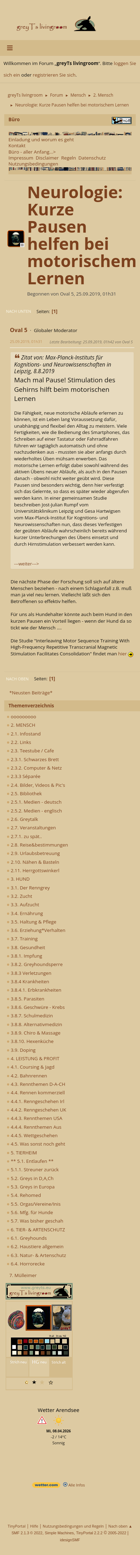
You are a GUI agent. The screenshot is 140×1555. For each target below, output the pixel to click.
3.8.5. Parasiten (25, 999)
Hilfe (34, 1526)
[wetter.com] (46, 1486)
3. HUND (18, 879)
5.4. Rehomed (24, 1195)
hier (125, 653)
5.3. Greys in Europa (31, 1187)
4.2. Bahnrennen (27, 1076)
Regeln (68, 158)
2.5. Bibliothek (24, 793)
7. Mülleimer (23, 1275)
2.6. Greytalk (22, 819)
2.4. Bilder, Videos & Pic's (36, 785)
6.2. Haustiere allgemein (35, 1246)
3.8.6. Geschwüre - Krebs (36, 1007)
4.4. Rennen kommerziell (36, 1092)
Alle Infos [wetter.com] (74, 1485)
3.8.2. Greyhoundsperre (35, 964)
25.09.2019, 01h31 (26, 341)
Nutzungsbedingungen (33, 164)
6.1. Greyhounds (27, 1238)
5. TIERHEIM (22, 1152)
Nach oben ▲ (120, 1526)
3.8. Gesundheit (26, 947)
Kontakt (16, 145)
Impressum (20, 158)
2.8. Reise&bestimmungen (37, 845)
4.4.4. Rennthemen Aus (34, 1127)
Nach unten (18, 311)
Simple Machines (59, 1533)
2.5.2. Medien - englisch (34, 811)
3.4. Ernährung (25, 913)
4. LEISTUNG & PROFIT (33, 1058)
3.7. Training (22, 938)
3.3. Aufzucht (23, 904)
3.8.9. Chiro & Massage (34, 1033)
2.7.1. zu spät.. (24, 836)
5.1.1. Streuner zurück (33, 1169)
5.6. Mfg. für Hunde (30, 1212)
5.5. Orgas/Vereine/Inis (34, 1204)
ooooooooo (21, 716)
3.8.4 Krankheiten (28, 981)
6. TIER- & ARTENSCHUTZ (36, 1229)
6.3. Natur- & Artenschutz (36, 1255)
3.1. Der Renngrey (28, 888)
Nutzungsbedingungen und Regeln (73, 1526)
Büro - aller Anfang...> (32, 152)
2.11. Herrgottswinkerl (33, 870)
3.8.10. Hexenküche (30, 1041)
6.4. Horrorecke (26, 1264)
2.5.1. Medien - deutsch (34, 802)
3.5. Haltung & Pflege (31, 922)
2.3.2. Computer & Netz (34, 768)
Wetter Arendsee (58, 1409)
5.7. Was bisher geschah (35, 1221)
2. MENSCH (21, 725)
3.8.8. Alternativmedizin (34, 1024)
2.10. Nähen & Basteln (33, 862)
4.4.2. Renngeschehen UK (36, 1110)
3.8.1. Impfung (24, 956)
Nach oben (17, 678)
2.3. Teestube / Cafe (30, 750)
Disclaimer (47, 158)
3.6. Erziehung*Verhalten (36, 930)
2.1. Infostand (24, 734)
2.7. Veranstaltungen (31, 827)
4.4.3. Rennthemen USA (34, 1118)
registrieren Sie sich (54, 75)
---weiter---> (26, 564)
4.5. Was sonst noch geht (36, 1144)
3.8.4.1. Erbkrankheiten (34, 990)
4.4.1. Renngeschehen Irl (35, 1101)
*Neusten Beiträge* (30, 692)
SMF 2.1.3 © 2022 (27, 1533)
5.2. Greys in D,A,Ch (30, 1178)
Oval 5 (19, 330)
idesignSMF (70, 1540)
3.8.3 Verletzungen (29, 973)
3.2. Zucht (19, 896)
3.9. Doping (21, 1050)
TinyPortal (17, 1526)
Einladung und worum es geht (41, 139)
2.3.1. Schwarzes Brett (33, 759)
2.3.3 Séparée (24, 776)
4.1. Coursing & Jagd (30, 1067)
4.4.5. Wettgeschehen (32, 1135)
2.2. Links (19, 742)
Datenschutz (92, 158)
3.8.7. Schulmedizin (30, 1015)
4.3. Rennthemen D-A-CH (36, 1084)
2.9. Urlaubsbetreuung (33, 853)
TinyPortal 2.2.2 (89, 1533)
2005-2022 (117, 1533)
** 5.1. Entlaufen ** (30, 1161)
